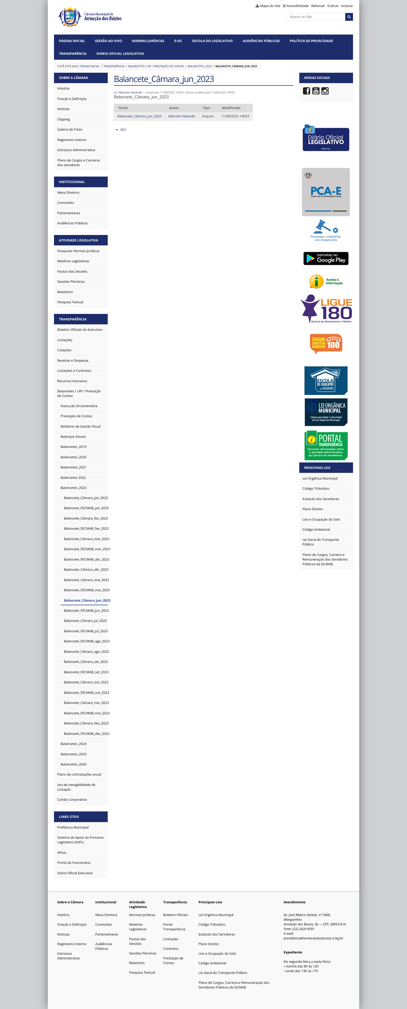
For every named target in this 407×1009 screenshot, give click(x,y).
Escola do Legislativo (212, 40)
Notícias (63, 934)
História (63, 914)
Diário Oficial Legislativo (120, 53)
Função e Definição (72, 924)
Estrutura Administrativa (68, 955)
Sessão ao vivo (108, 40)
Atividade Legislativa (78, 240)
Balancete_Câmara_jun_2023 (139, 116)
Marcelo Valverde (130, 92)
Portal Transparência (174, 926)
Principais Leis (317, 467)
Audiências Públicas (261, 40)
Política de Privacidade (311, 40)
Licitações (170, 939)
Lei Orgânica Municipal (216, 914)
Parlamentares (106, 934)
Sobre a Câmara (73, 77)
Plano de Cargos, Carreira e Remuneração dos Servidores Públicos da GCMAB (234, 985)
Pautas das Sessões (137, 941)
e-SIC (178, 40)
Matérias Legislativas (138, 926)
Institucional (72, 181)
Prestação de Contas (173, 960)
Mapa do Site (270, 5)
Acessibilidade (298, 5)
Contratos (171, 948)
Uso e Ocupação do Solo (217, 953)
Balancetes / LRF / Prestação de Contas (156, 66)
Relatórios (137, 962)
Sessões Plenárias (142, 953)
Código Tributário (212, 924)
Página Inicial (72, 40)
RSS (123, 129)
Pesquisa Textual (142, 972)
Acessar (347, 5)
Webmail (318, 5)
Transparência (72, 53)
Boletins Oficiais (175, 914)
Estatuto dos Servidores (217, 934)
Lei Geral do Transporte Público (223, 972)
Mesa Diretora (106, 914)
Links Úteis (69, 816)
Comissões (103, 924)
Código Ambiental (212, 963)
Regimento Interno (71, 943)
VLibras (333, 5)
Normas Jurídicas (148, 40)
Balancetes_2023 (200, 66)
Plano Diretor (209, 943)
